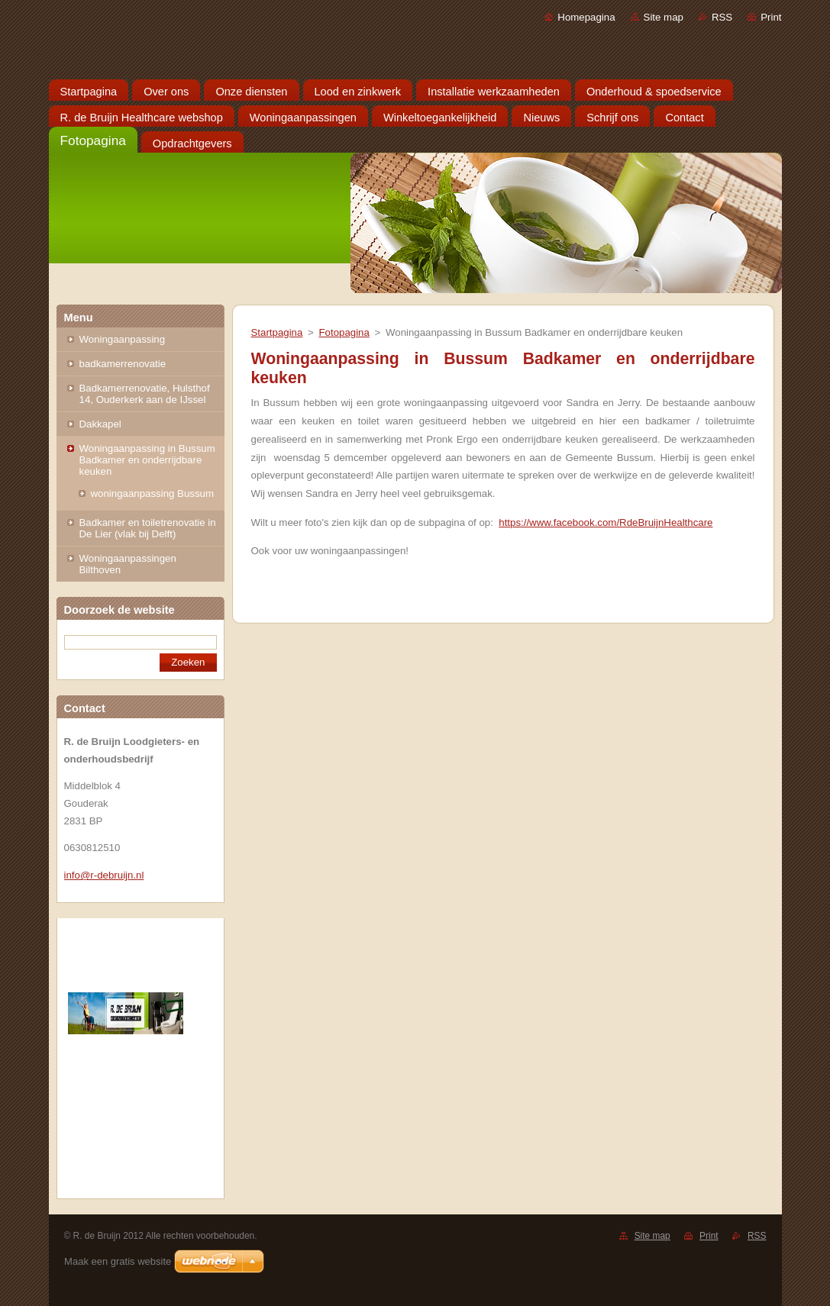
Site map (663, 17)
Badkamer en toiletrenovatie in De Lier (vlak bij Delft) (147, 528)
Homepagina (586, 17)
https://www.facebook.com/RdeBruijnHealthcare (605, 522)
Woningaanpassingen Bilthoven (127, 564)
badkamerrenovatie (122, 363)
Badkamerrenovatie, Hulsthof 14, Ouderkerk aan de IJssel (144, 393)
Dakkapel (100, 424)
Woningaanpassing (122, 339)
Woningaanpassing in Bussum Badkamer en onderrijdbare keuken (147, 460)
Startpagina (277, 332)
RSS (722, 17)
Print (771, 17)
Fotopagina (343, 332)
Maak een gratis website (117, 1261)
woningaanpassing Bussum (153, 493)
